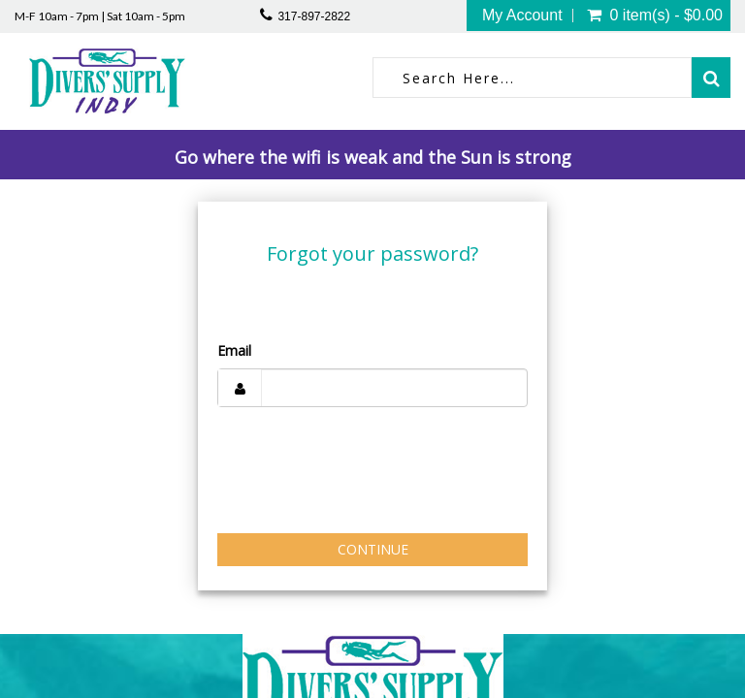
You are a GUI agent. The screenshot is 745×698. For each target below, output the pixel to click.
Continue (373, 549)
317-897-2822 (313, 16)
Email (234, 350)
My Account (522, 15)
